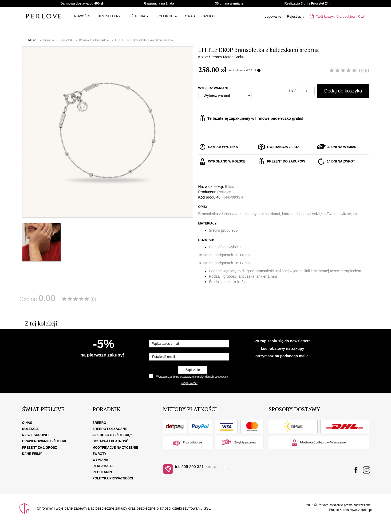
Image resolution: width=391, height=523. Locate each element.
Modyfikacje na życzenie (115, 448)
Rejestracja (295, 16)
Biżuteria (138, 16)
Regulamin (102, 472)
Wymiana (100, 460)
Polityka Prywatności (113, 478)
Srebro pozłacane (110, 429)
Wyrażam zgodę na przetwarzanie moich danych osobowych (192, 376)
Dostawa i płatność (110, 441)
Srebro (99, 423)
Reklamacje (104, 466)
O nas (190, 16)
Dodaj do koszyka (343, 91)
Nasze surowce (36, 435)
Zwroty (99, 454)
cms (346, 510)
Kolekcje (167, 16)
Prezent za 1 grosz (39, 448)
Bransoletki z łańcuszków (94, 40)
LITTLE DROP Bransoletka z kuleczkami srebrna (144, 40)
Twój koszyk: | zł (337, 16)
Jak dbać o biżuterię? (112, 435)
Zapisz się (192, 370)
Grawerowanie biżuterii (44, 441)
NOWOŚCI (82, 16)
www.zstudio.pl (361, 510)
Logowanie (272, 16)
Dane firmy (32, 454)
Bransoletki (66, 40)
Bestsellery (109, 16)
